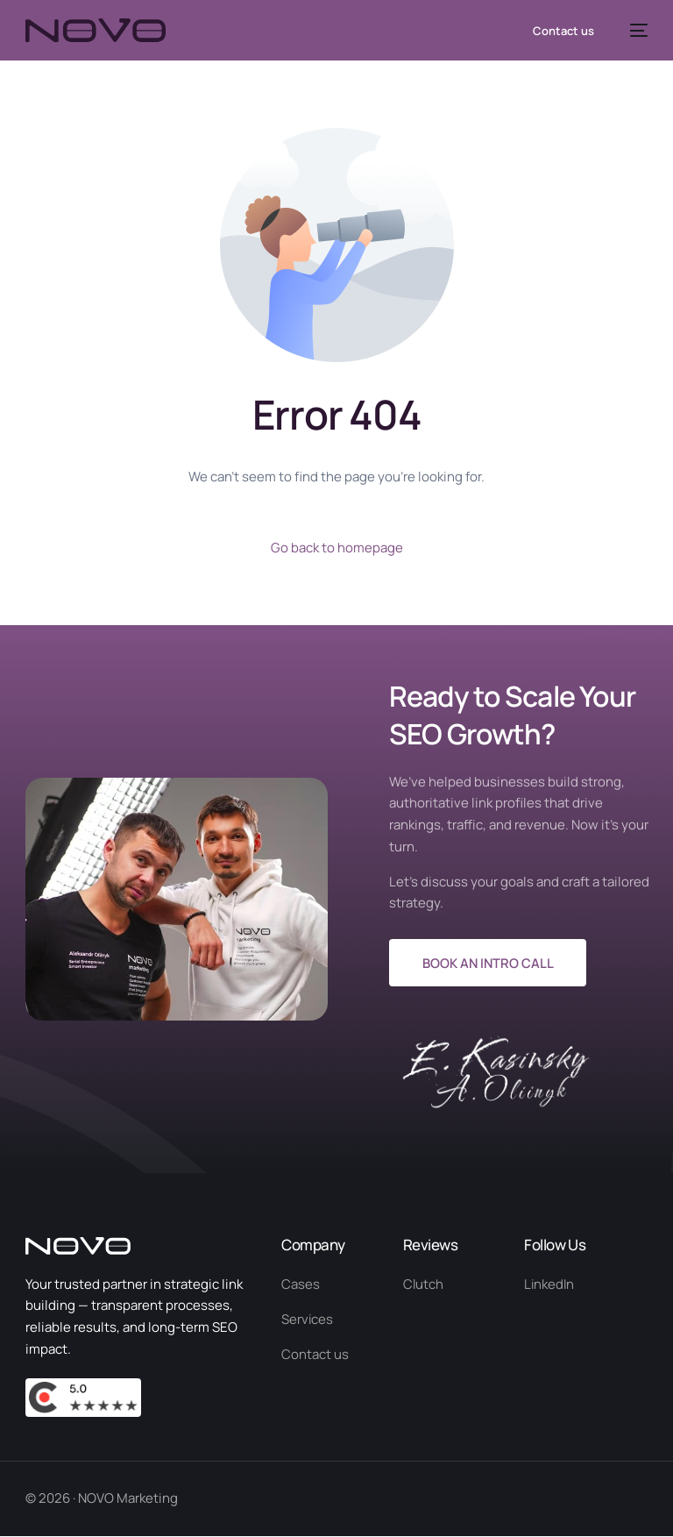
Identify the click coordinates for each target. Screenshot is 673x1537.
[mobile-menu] (636, 30)
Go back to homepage (337, 546)
